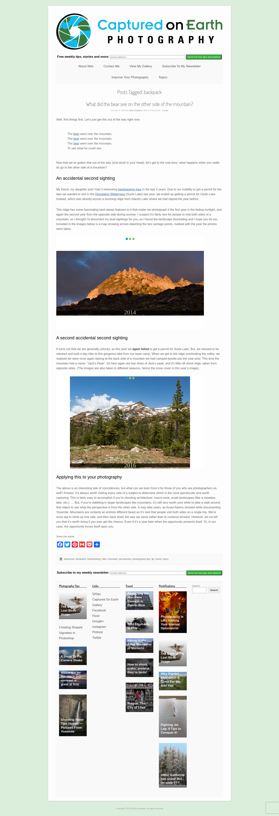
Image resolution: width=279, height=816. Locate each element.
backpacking (94, 559)
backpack (81, 559)
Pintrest (97, 632)
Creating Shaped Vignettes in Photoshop (70, 633)
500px (96, 594)
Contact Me (111, 66)
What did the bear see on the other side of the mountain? (139, 104)
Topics (163, 77)
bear (76, 133)
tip (152, 559)
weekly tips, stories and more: (83, 57)
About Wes (85, 66)
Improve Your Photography (130, 77)
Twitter (96, 637)
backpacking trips (130, 189)
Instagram (99, 627)
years (165, 559)
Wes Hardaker (136, 110)
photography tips (141, 559)
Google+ (98, 621)
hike (104, 559)
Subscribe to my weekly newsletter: (83, 573)
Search (196, 585)
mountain (113, 559)
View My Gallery (141, 66)
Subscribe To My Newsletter (181, 66)
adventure (69, 559)
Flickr (96, 616)
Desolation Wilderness (110, 194)
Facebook (99, 610)
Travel (165, 110)
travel (158, 559)
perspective (125, 559)
